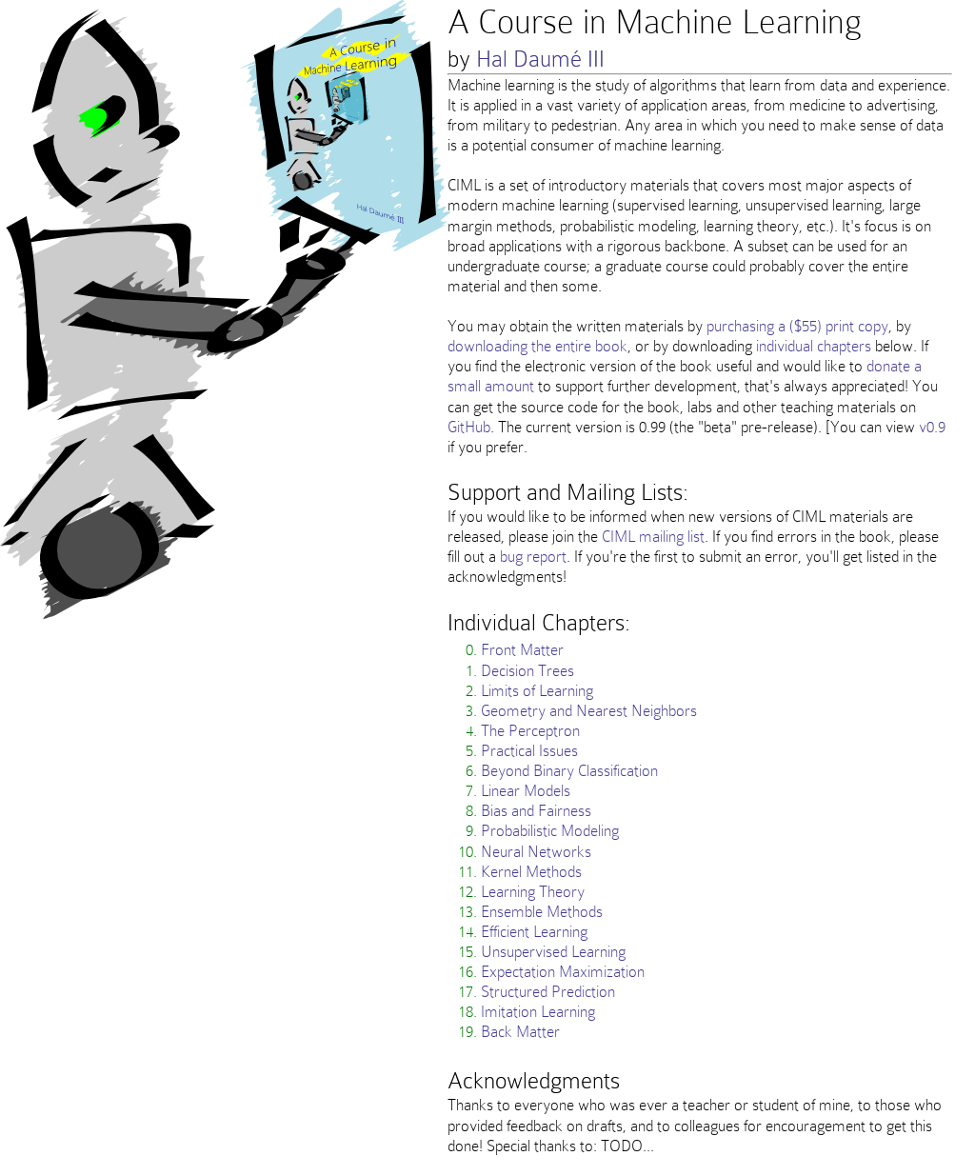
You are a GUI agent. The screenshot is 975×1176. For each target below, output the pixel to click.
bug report (533, 556)
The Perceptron (530, 730)
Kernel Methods (531, 871)
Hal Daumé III (540, 58)
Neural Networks (536, 851)
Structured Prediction (548, 991)
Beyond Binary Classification (569, 770)
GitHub (469, 426)
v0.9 (932, 426)
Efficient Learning (534, 931)
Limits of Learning (537, 690)
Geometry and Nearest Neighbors (589, 710)
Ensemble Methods (542, 911)
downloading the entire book (537, 345)
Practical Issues (529, 750)
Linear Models (525, 790)
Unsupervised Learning (553, 951)
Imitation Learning (538, 1011)
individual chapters (813, 345)
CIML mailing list (653, 536)
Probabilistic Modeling (550, 830)
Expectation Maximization (563, 971)
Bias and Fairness (536, 810)
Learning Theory (533, 891)
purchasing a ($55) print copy (797, 325)
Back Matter (520, 1031)
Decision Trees (527, 670)
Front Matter (522, 649)
